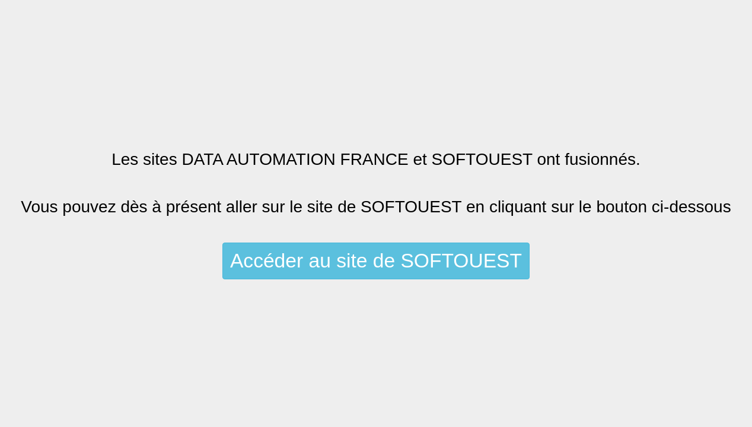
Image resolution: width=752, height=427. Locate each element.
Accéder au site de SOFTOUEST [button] (376, 261)
